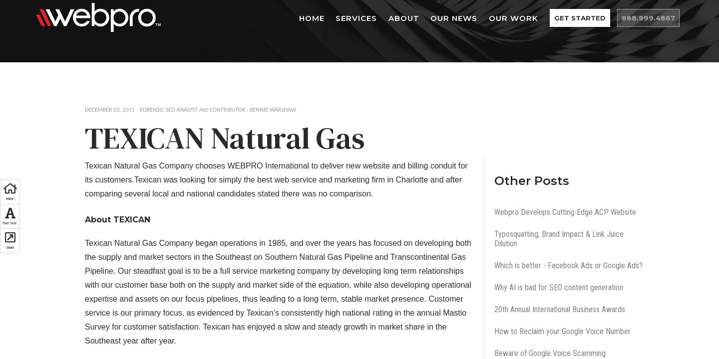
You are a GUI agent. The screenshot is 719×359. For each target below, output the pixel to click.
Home (333, 18)
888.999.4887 (654, 18)
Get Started (597, 18)
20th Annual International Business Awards (559, 309)
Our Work (535, 18)
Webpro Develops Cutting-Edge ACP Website (565, 212)
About (425, 18)
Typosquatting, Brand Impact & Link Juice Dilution (559, 238)
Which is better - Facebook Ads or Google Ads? (568, 265)
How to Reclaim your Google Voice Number (562, 331)
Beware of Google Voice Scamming (550, 353)
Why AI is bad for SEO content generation (558, 287)
